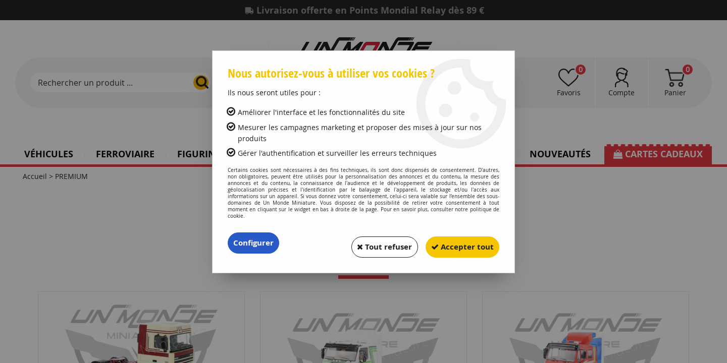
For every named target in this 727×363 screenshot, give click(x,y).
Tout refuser (374, 243)
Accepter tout (459, 243)
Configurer (254, 243)
